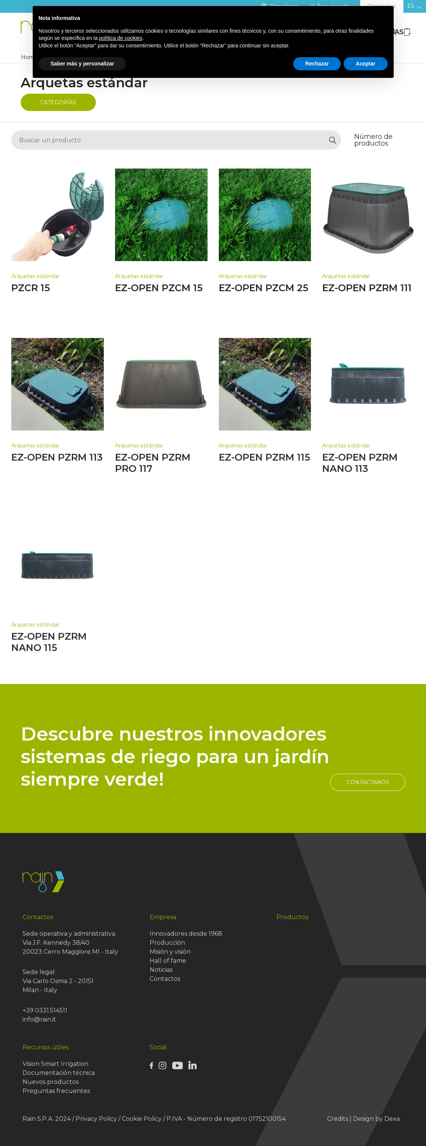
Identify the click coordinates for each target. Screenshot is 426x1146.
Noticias (161, 969)
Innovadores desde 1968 (186, 933)
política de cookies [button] (121, 38)
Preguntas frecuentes (56, 1090)
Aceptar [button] (365, 64)
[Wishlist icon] (407, 31)
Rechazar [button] (317, 64)
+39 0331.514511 (45, 1010)
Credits (337, 1118)
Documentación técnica (59, 1072)
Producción (167, 942)
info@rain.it (39, 1019)
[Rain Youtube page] (177, 1065)
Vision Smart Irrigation (55, 1063)
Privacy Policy (96, 1118)
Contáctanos (368, 818)
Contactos (165, 978)
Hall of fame (168, 960)
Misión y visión (170, 951)
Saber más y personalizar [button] (82, 64)
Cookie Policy (142, 1118)
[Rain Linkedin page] (192, 1064)
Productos (292, 917)
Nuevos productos (51, 1081)
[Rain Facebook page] (151, 1065)
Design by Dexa (376, 1118)
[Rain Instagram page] (162, 1065)
